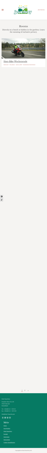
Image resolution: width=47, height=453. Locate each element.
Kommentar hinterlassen (29, 64)
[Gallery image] (23, 48)
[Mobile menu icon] (3, 10)
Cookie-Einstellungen (9, 442)
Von (12, 64)
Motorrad (6, 64)
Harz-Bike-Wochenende (15, 61)
